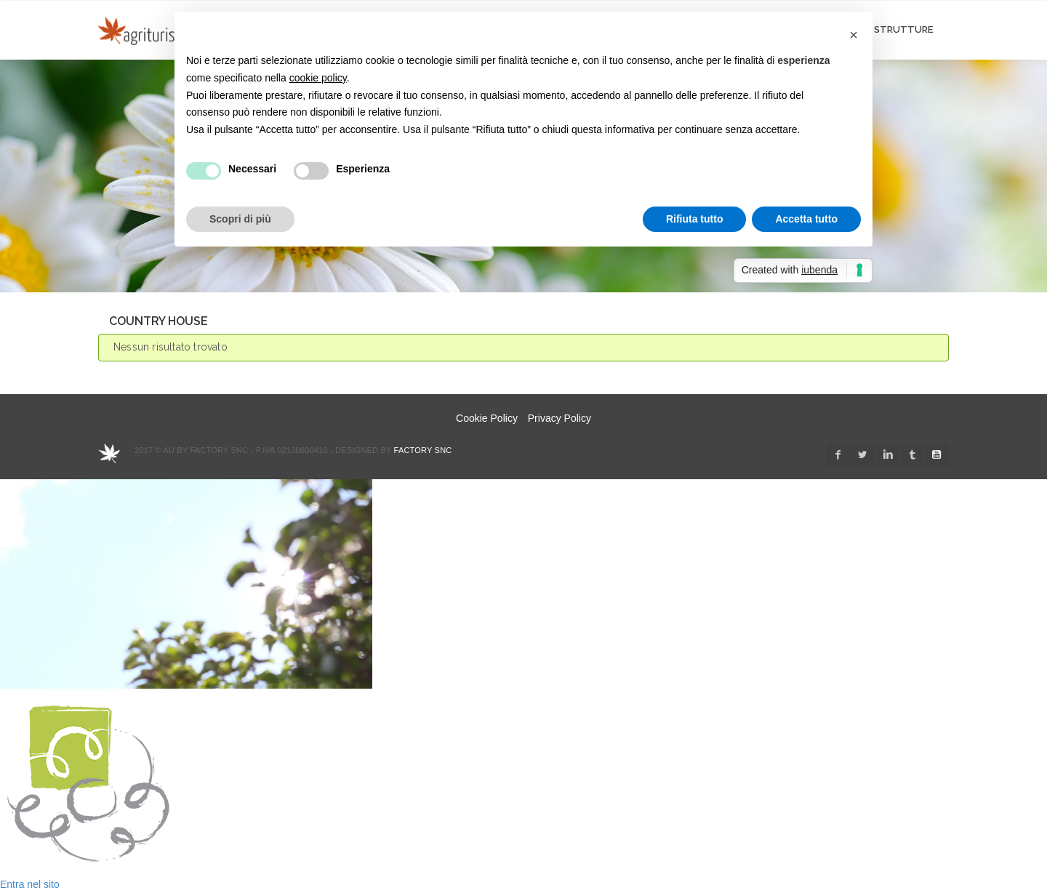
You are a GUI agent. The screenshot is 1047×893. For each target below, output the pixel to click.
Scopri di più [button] (240, 219)
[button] (853, 35)
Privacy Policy (559, 418)
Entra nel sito (30, 884)
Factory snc (423, 450)
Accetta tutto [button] (806, 219)
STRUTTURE (903, 29)
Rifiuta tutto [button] (694, 219)
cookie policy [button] (318, 78)
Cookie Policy (487, 418)
